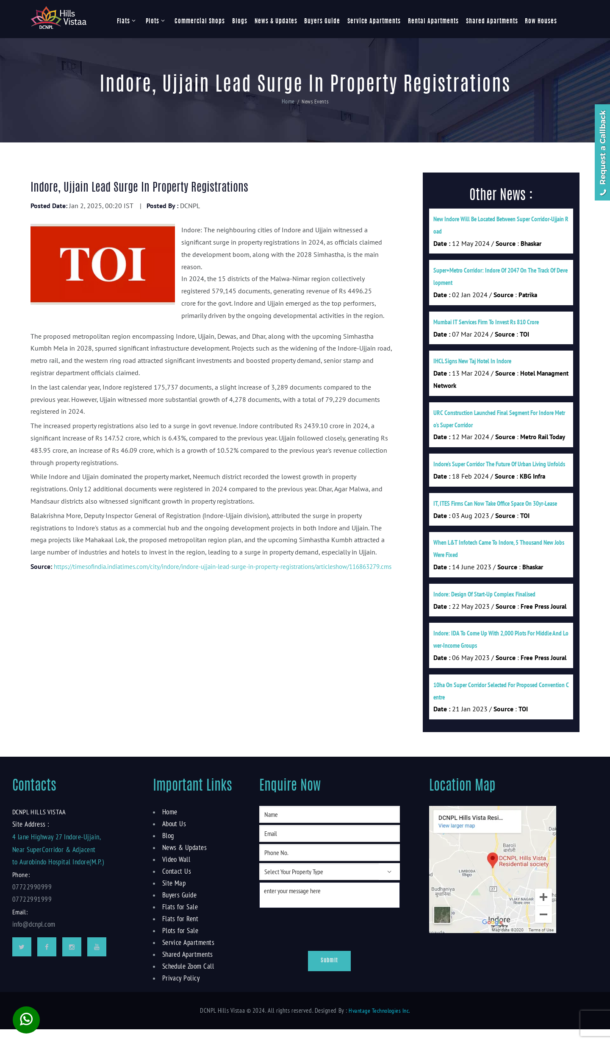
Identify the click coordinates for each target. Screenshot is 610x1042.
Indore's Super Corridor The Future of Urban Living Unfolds (499, 470)
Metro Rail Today (542, 442)
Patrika (527, 297)
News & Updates (276, 22)
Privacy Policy (179, 990)
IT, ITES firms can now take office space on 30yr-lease (495, 510)
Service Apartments (374, 22)
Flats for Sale (179, 919)
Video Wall (175, 871)
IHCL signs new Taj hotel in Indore (472, 364)
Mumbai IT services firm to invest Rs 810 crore (486, 324)
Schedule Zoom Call (187, 978)
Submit (329, 974)
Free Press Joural (543, 616)
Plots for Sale (179, 943)
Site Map (173, 895)
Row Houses (541, 22)
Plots (152, 22)
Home (288, 101)
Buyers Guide (322, 22)
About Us (173, 836)
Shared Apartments (492, 22)
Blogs (239, 22)
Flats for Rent (179, 931)
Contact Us (175, 883)
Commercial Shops (200, 22)
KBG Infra (532, 483)
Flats (123, 22)
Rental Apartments (433, 22)
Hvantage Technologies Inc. (379, 1023)
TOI (524, 337)
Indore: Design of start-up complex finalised (484, 603)
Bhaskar (531, 244)
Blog (168, 848)
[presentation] (310, 939)
